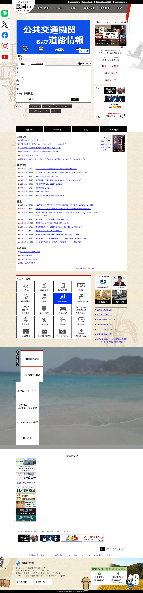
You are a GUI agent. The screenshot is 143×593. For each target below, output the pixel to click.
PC (108, 549)
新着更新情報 (81, 268)
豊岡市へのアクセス (104, 310)
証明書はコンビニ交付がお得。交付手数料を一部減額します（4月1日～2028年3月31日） (53, 159)
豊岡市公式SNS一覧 (104, 334)
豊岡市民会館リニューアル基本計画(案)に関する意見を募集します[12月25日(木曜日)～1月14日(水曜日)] (66, 214)
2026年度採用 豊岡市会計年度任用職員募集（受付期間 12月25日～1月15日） (65, 205)
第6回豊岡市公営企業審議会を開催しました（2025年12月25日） (59, 180)
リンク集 (87, 555)
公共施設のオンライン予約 (40, 111)
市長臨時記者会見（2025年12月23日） (50, 184)
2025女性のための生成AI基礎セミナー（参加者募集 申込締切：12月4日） (63, 238)
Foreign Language (121, 2)
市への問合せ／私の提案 (106, 320)
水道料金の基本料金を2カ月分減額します (51, 195)
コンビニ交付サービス (63, 106)
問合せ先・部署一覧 (104, 324)
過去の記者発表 (26, 255)
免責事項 (98, 555)
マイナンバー (47, 106)
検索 (22, 64)
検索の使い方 (86, 63)
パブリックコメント (104, 315)
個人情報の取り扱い (36, 555)
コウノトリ (56, 111)
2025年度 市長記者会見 (28, 259)
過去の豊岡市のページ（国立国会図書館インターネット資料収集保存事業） (112, 340)
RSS (92, 268)
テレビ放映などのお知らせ (107, 329)
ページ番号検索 (37, 64)
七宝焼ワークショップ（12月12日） (49, 231)
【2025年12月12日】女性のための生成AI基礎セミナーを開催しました (61, 173)
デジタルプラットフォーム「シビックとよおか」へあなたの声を (44, 144)
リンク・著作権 (73, 555)
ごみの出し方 (35, 106)
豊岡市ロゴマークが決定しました (32, 140)
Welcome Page (75, 2)
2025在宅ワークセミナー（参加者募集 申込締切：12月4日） (58, 235)
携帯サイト (111, 555)
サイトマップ (87, 2)
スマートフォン (118, 549)
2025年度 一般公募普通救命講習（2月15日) (52, 219)
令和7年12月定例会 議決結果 (47, 176)
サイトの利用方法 (55, 555)
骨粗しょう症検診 (42, 192)
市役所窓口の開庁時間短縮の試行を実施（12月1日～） (40, 148)
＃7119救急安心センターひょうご (32, 155)
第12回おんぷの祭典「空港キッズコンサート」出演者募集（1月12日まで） (63, 209)
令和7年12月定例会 (43, 188)
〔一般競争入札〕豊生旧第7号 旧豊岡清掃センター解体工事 (58, 242)
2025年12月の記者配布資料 (30, 252)
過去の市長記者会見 (27, 263)
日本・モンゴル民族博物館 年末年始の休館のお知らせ (56, 169)
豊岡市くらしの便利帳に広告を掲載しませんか (53, 223)
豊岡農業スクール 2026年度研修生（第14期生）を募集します (59, 227)
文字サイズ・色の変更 (103, 2)
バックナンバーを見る (118, 22)
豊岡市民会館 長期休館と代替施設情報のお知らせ (39, 152)
